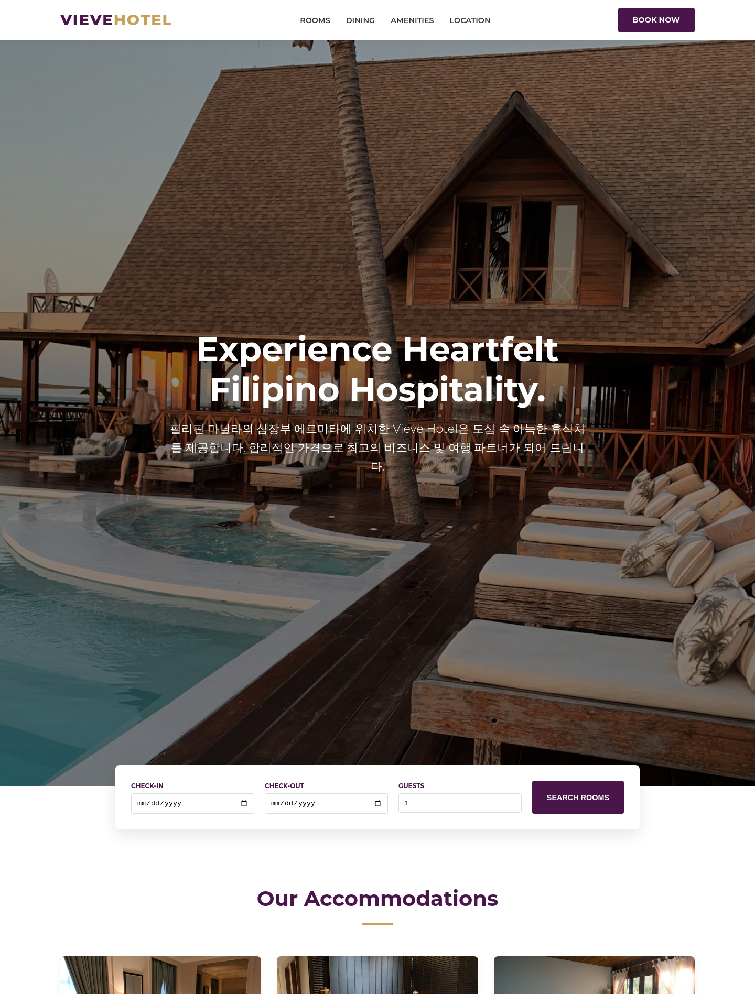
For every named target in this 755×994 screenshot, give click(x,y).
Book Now (656, 20)
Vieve (116, 19)
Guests (411, 786)
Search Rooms (578, 798)
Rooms (315, 20)
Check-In (147, 786)
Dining (360, 20)
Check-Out (284, 786)
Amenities (412, 20)
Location (470, 20)
